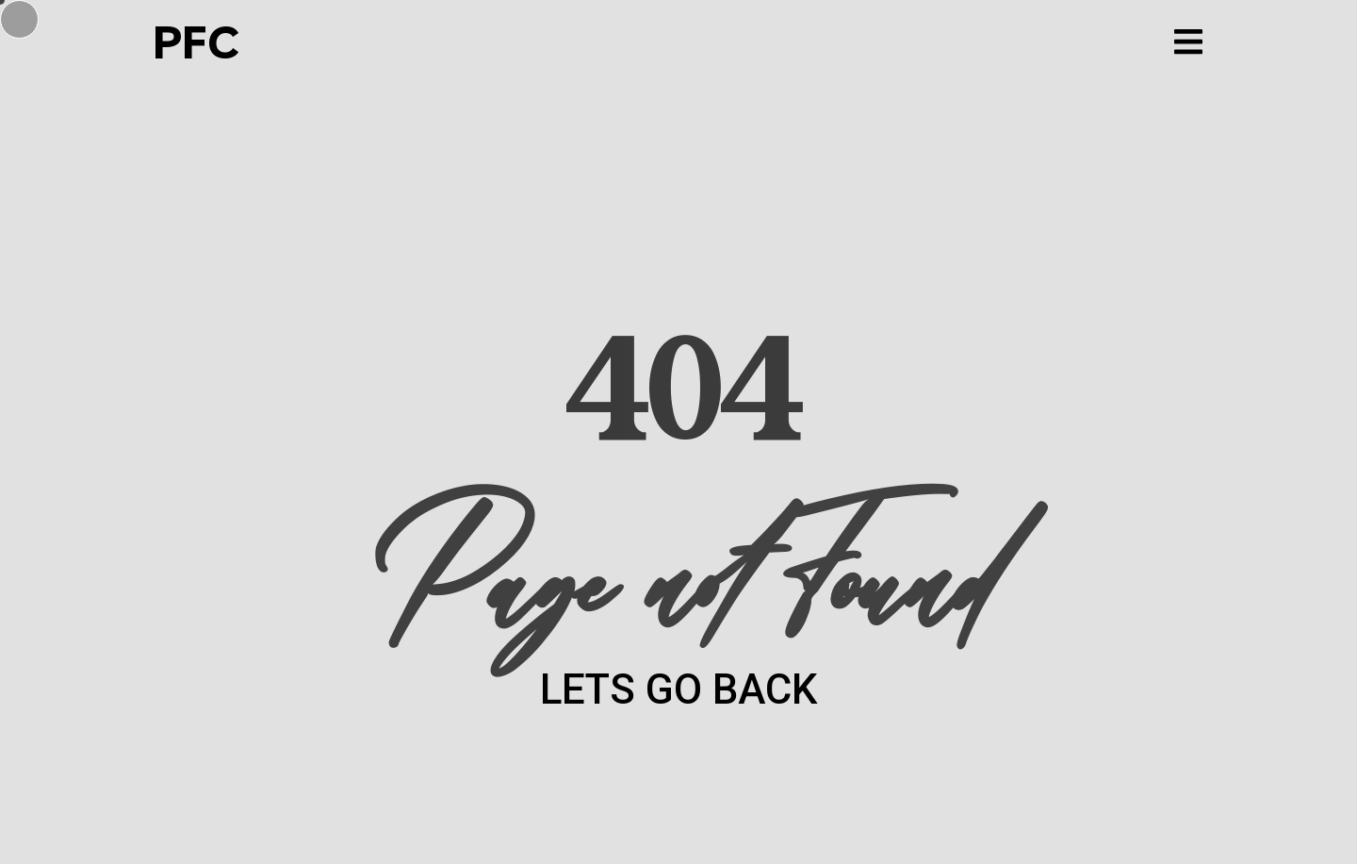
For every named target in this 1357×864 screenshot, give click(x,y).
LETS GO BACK (678, 689)
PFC (195, 41)
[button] (1187, 41)
